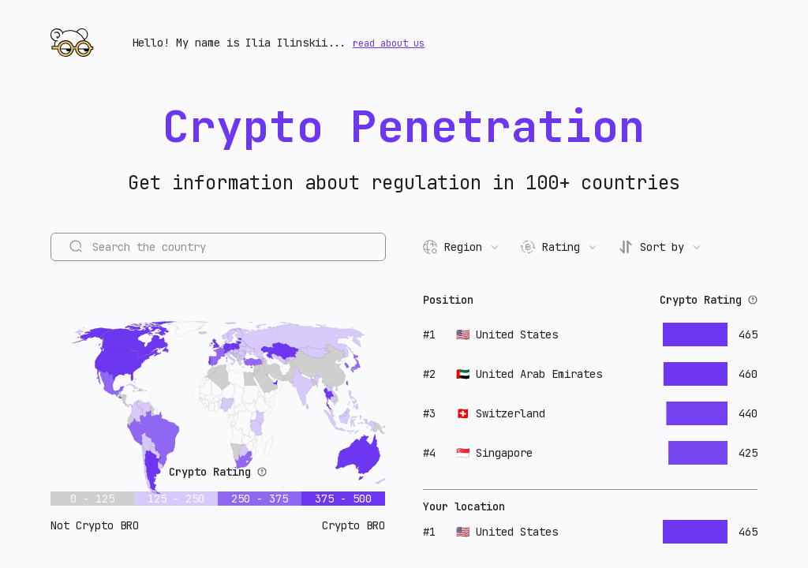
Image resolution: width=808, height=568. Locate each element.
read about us (389, 43)
